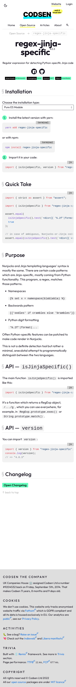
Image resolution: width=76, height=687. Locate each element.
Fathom (30, 610)
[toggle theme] (5, 5)
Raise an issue (29, 634)
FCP (46, 662)
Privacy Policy (30, 618)
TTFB (31, 662)
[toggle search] (67, 25)
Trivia (60, 654)
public (7, 618)
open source (18, 682)
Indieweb (30, 638)
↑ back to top (10, 492)
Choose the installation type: (21, 102)
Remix (21, 654)
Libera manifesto (53, 638)
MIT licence (58, 682)
